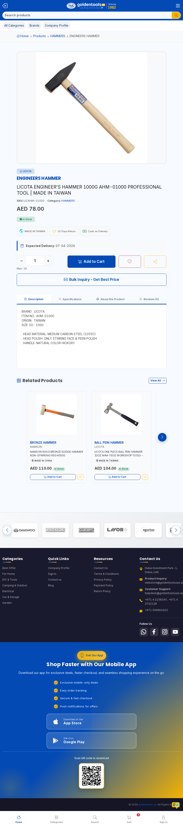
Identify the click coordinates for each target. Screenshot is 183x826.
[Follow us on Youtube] (176, 632)
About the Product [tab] (110, 299)
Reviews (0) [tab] (149, 299)
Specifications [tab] (69, 299)
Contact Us (101, 568)
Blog (51, 586)
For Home (8, 574)
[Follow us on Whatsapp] (144, 632)
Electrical (8, 592)
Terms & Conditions (106, 574)
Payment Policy (103, 586)
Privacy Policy (103, 580)
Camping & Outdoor (14, 586)
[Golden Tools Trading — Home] (91, 6)
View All (157, 380)
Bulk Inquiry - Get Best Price (91, 279)
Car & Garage (11, 597)
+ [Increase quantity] (48, 260)
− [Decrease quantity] (21, 260)
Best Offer (9, 568)
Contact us (55, 580)
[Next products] (162, 437)
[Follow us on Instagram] (165, 632)
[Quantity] (35, 261)
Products (39, 36)
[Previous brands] (7, 530)
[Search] (87, 15)
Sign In (52, 574)
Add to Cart (91, 261)
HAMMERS (57, 36)
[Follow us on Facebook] (154, 632)
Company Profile (58, 568)
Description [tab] (34, 299)
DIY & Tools (9, 580)
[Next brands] (176, 530)
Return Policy (102, 592)
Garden (7, 603)
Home (23, 36)
